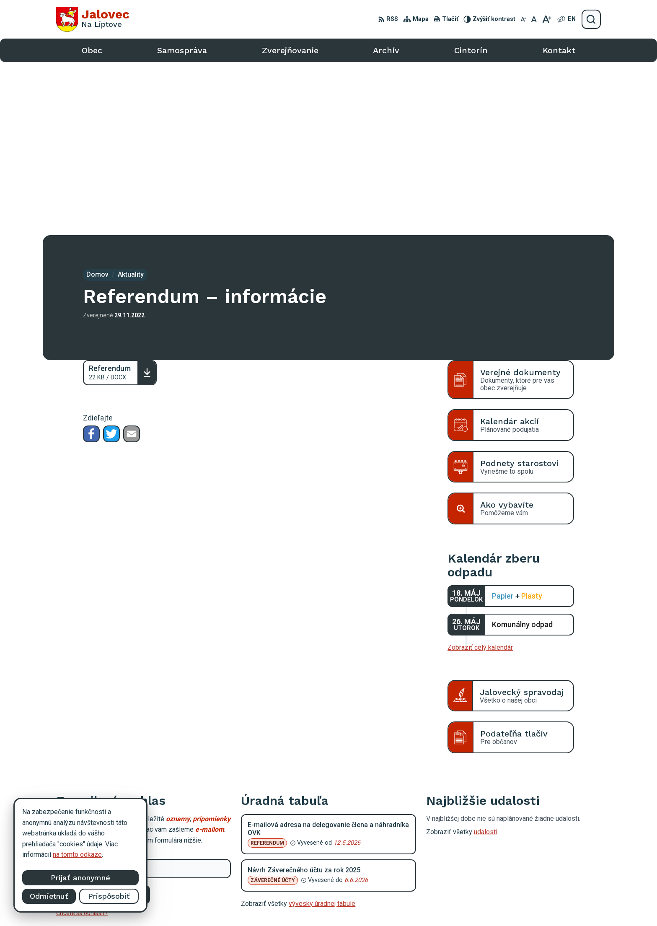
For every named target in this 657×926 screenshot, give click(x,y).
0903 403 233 (519, 856)
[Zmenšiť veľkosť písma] (523, 19)
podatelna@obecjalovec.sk (538, 865)
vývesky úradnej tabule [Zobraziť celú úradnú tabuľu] (322, 730)
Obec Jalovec (474, 904)
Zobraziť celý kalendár (480, 474)
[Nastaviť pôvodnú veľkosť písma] (534, 19)
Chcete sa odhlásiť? (82, 740)
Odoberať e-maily (103, 721)
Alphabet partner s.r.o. (366, 904)
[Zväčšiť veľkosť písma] (546, 19)
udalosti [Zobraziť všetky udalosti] (485, 659)
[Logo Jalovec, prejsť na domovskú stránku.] (92, 19)
